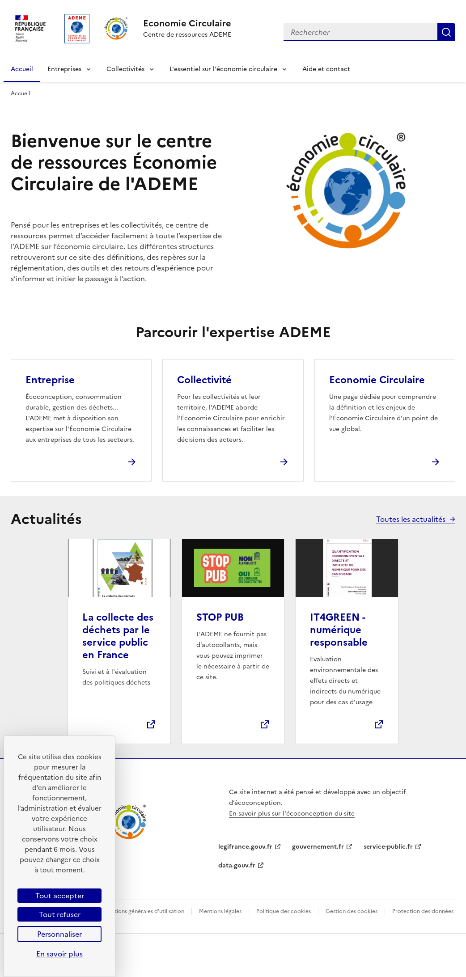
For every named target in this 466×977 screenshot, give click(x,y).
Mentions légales (220, 911)
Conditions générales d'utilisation (141, 911)
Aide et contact (326, 69)
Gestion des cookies (351, 911)
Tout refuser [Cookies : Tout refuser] (59, 914)
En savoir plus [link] (59, 953)
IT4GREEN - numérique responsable (339, 630)
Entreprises (64, 69)
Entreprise (50, 379)
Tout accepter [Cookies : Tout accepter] (59, 895)
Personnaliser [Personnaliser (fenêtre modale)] (59, 934)
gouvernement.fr (318, 846)
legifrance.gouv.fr (245, 846)
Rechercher (446, 32)
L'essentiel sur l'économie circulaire (223, 69)
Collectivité (204, 379)
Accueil (22, 69)
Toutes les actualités (410, 519)
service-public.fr (388, 846)
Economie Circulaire (377, 379)
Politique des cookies (283, 911)
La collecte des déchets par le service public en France (117, 636)
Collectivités (125, 69)
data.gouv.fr (236, 865)
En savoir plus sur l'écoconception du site (292, 813)
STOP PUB (220, 617)
